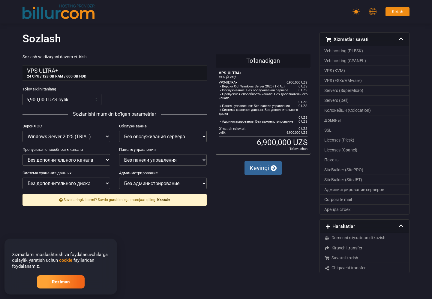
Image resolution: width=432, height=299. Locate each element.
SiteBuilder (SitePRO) (343, 169)
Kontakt (163, 200)
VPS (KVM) (334, 70)
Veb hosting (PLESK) (343, 50)
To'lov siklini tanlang (39, 89)
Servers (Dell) (336, 100)
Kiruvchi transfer (343, 248)
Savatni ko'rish (341, 257)
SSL (328, 130)
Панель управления (137, 149)
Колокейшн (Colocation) (347, 110)
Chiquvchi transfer (345, 267)
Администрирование (138, 173)
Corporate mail (338, 199)
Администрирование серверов (354, 189)
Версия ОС (32, 126)
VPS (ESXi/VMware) (343, 80)
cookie (65, 260)
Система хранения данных (46, 173)
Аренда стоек (337, 209)
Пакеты (332, 159)
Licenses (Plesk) (339, 140)
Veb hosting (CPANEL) (345, 60)
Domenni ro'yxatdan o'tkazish (355, 237)
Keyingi (263, 168)
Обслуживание (133, 126)
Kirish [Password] (397, 11)
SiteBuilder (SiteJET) (343, 179)
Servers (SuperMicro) (343, 90)
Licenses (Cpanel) (340, 150)
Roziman (61, 282)
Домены (332, 120)
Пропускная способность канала (52, 149)
